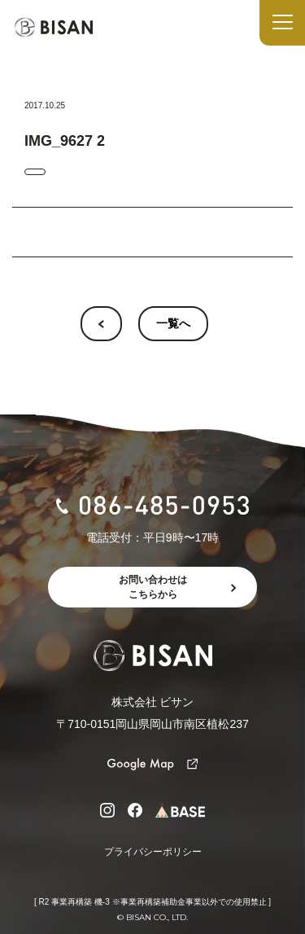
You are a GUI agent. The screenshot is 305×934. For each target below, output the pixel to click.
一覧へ (173, 323)
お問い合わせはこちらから (153, 587)
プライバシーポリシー (153, 851)
